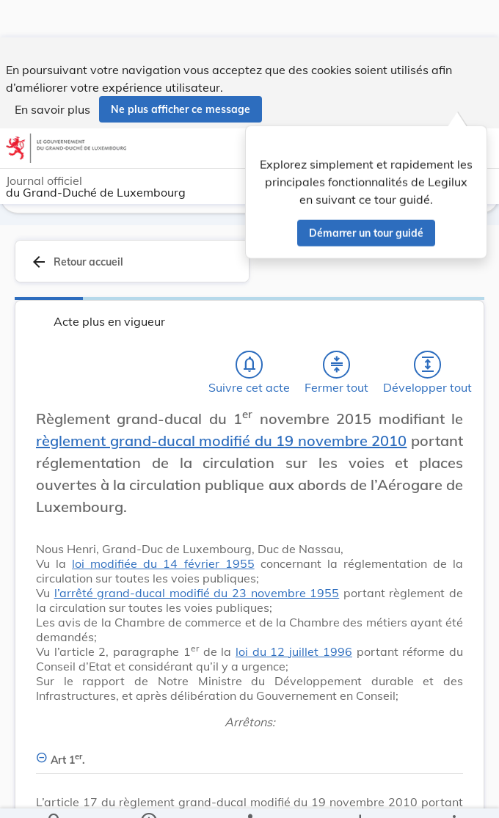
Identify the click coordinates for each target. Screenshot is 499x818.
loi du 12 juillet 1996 (294, 651)
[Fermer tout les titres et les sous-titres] (337, 365)
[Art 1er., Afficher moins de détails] (249, 751)
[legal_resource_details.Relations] (250, 794)
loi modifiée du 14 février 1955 (163, 563)
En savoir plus (52, 72)
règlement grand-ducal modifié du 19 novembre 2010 (221, 440)
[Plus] (453, 794)
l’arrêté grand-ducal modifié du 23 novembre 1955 (197, 592)
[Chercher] (55, 794)
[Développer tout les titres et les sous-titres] (428, 365)
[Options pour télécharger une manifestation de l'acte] (360, 794)
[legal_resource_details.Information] (148, 794)
